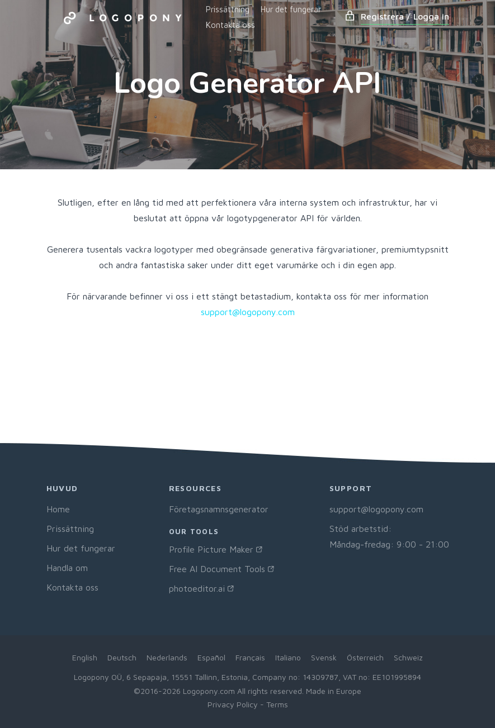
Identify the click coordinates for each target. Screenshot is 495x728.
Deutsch (121, 657)
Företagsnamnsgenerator (218, 509)
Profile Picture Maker (211, 549)
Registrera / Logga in (405, 16)
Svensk (324, 657)
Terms (277, 704)
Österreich (365, 657)
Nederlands (167, 657)
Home (58, 509)
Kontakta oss (230, 25)
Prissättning (227, 9)
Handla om (67, 568)
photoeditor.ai (197, 588)
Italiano (288, 657)
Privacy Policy (233, 704)
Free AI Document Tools (217, 569)
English (84, 657)
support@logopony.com (248, 312)
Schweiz (408, 657)
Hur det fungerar (291, 9)
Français (250, 657)
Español (211, 657)
